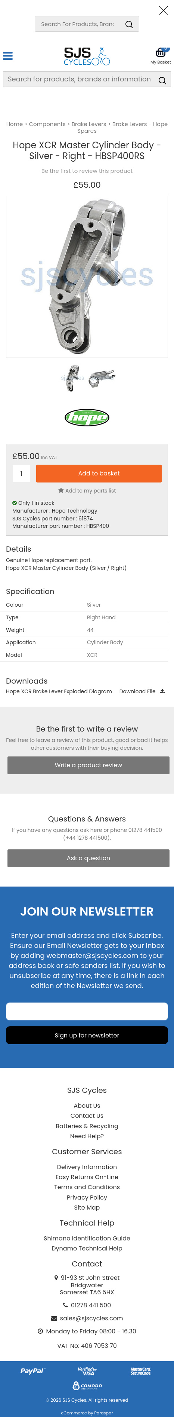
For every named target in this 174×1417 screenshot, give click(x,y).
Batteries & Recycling (87, 1126)
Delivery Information (87, 1167)
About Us (87, 1105)
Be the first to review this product (87, 171)
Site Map (87, 1207)
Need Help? (87, 1136)
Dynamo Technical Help (87, 1248)
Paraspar (103, 1413)
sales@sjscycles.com (91, 1318)
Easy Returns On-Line (87, 1177)
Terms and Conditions (87, 1187)
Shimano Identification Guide (87, 1238)
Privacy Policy (87, 1197)
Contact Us (87, 1115)
